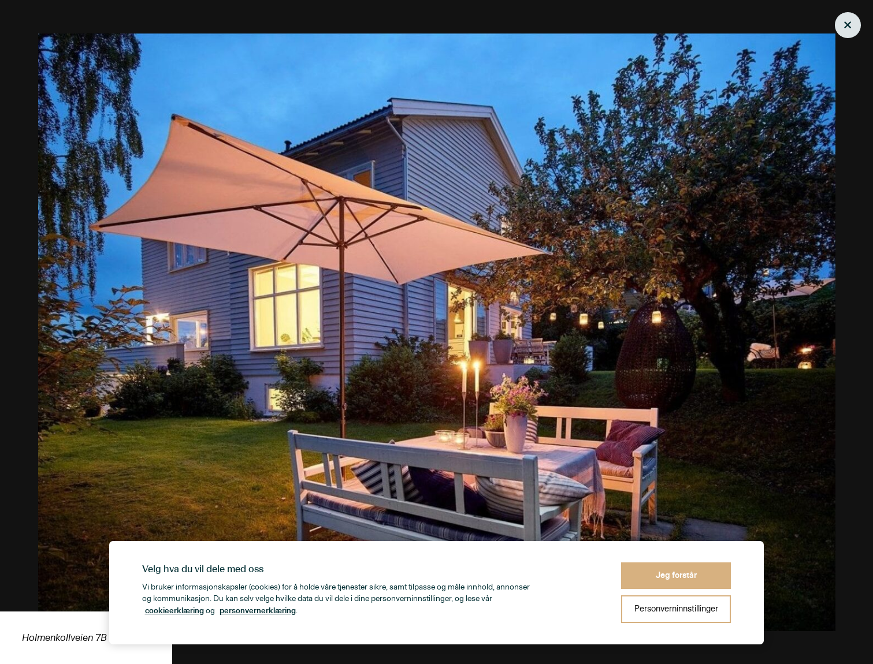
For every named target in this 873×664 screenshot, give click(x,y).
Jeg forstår (676, 575)
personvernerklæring (258, 611)
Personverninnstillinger (676, 609)
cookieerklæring (174, 611)
